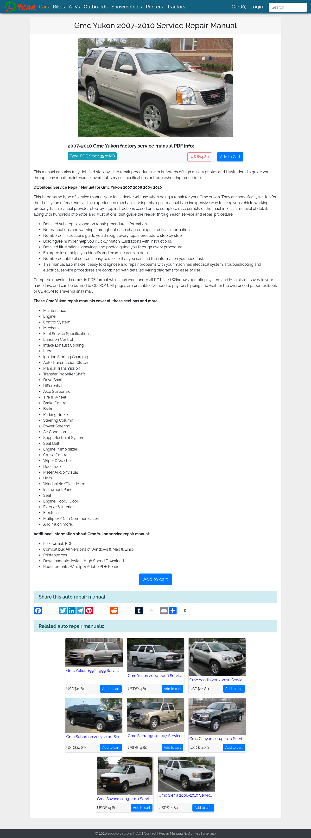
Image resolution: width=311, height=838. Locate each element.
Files (196, 833)
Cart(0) (239, 7)
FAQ (138, 833)
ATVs (74, 7)
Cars (44, 7)
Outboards (96, 7)
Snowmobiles (126, 7)
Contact (150, 833)
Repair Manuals (171, 833)
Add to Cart (230, 157)
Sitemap (209, 833)
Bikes (59, 7)
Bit (190, 833)
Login (256, 7)
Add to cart (155, 579)
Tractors (176, 7)
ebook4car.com (120, 833)
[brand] (20, 7)
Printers (154, 7)
